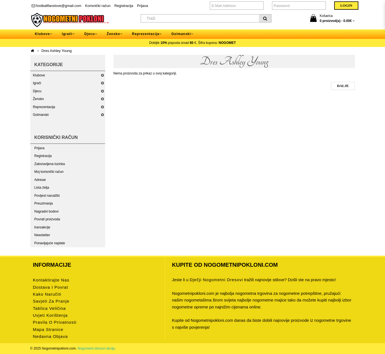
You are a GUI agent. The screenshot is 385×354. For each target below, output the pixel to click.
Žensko (38, 99)
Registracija (123, 6)
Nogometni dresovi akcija (96, 348)
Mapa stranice (48, 329)
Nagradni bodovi (46, 211)
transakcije (42, 227)
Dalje (343, 86)
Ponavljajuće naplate (49, 243)
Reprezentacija (44, 107)
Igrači (37, 83)
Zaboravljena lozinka (49, 164)
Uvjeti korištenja (50, 315)
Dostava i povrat (50, 287)
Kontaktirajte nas (51, 280)
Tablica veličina (49, 308)
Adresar (40, 180)
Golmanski (41, 115)
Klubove (39, 75)
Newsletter (42, 235)
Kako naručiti (47, 294)
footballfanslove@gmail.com (56, 6)
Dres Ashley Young (56, 51)
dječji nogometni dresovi (216, 279)
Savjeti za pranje (51, 301)
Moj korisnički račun (49, 172)
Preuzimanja (43, 203)
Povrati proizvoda (47, 219)
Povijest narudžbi (47, 196)
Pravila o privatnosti (55, 322)
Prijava (142, 6)
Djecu (37, 91)
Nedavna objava (50, 336)
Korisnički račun (98, 6)
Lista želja (41, 188)
